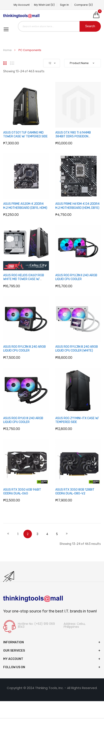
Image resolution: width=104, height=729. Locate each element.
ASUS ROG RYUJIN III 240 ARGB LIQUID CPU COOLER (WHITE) (76, 348)
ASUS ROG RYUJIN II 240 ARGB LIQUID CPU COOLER (76, 277)
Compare (83, 5)
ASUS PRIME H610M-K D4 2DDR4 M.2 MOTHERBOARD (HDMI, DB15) (77, 205)
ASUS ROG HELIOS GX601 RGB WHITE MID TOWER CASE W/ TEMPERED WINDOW (23, 279)
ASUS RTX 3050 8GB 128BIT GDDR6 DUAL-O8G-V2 (74, 491)
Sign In (64, 5)
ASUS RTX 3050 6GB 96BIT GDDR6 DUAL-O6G (22, 491)
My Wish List (44, 5)
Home (7, 50)
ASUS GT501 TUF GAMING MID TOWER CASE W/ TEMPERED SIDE (25, 134)
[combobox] (59, 26)
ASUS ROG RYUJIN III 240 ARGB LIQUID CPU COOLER (24, 348)
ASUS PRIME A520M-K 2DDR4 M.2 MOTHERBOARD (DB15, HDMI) (25, 205)
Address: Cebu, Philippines (74, 625)
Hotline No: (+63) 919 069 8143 (36, 625)
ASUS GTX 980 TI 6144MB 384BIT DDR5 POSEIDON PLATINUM (73, 136)
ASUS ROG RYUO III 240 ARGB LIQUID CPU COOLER (23, 420)
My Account (22, 5)
